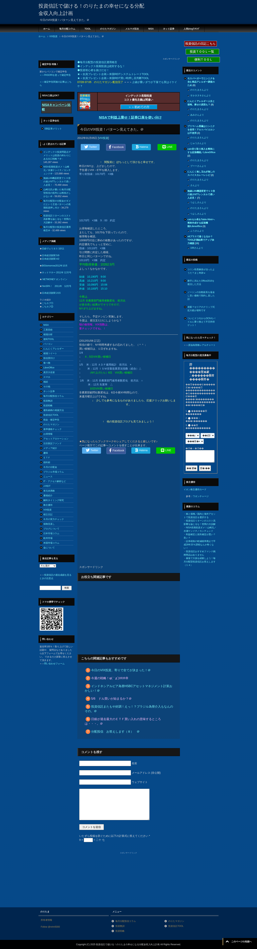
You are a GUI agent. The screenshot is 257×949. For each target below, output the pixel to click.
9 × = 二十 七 (92, 839)
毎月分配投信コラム (53, 396)
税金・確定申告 (51, 419)
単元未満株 (49, 490)
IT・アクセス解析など (54, 481)
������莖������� (196, 412)
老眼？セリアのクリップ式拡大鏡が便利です (201, 309)
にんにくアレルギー (53, 348)
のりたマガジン (108, 28)
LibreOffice (48, 367)
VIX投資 (103, 137)
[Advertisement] (107, 48)
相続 (45, 382)
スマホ (46, 377)
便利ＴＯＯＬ (203, 59)
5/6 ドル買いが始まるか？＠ (111, 698)
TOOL (88, 28)
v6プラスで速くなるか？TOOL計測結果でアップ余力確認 (200, 240)
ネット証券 (168, 28)
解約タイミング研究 (53, 500)
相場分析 (47, 334)
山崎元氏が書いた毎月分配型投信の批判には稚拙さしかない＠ (57, 193)
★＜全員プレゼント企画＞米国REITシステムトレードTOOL (113, 74)
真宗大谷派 (49, 372)
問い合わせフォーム (54, 663)
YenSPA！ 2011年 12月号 (56, 286)
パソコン (47, 344)
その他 (46, 386)
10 (197, 243)
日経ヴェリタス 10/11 (53, 248)
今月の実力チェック (53, 519)
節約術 (46, 462)
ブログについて (51, 528)
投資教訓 (47, 400)
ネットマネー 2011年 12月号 (56, 272)
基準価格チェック (52, 429)
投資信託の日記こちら (200, 43)
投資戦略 (47, 405)
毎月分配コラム (67, 28)
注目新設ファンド (52, 443)
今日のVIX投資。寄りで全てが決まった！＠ (121, 670)
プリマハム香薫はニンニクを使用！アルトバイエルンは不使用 (201, 129)
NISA (151, 28)
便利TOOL (48, 339)
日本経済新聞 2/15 (51, 293)
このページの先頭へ (241, 941)
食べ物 (46, 363)
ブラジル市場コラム (53, 472)
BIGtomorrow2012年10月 (54, 265)
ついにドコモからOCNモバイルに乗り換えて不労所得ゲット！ (201, 322)
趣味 (45, 453)
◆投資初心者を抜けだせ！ (93, 70)
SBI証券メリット (53, 128)
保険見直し (49, 524)
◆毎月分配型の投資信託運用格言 (97, 62)
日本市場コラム (51, 533)
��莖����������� (198, 427)
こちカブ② (47, 306)
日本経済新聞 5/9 (50, 255)
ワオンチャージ (201, 496)
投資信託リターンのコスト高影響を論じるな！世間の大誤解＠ (57, 219)
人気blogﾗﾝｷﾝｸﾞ (192, 28)
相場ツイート (50, 353)
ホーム (46, 28)
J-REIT (46, 486)
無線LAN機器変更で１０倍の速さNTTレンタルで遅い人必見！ (57, 181)
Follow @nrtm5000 (50, 927)
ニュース (47, 476)
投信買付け (49, 358)
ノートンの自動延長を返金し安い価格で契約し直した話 (201, 295)
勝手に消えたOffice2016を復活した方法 (200, 283)
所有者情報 (46, 920)
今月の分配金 (50, 467)
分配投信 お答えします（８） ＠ (115, 731)
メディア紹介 (50, 448)
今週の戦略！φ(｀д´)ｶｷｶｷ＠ (109, 678)
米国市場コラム (51, 543)
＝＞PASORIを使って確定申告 (55, 75)
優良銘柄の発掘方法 (53, 410)
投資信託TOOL (51, 415)
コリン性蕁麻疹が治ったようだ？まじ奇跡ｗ (201, 271)
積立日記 (47, 514)
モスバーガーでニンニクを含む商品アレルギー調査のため (201, 82)
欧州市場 (47, 538)
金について (49, 547)
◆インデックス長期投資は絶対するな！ (101, 66)
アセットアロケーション (55, 438)
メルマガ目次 (132, 28)
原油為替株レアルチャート (201, 345)
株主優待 (47, 505)
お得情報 (47, 434)
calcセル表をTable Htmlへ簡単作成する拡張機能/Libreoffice (201, 223)
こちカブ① (47, 303)
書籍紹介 (47, 495)
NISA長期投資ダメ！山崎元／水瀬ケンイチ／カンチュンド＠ (57, 170)
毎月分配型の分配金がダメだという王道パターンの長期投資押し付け (57, 204)
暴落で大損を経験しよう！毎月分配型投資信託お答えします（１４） (199, 561)
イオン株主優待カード (195, 489)
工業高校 (47, 329)
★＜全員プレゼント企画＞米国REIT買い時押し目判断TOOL (113, 78)
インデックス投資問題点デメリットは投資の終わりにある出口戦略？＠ (57, 155)
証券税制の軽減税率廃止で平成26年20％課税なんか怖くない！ (199, 544)
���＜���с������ (196, 420)
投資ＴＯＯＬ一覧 (202, 51)
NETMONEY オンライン (54, 279)
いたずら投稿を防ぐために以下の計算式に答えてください (114, 835)
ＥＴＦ (46, 457)
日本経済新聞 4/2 (50, 259)
